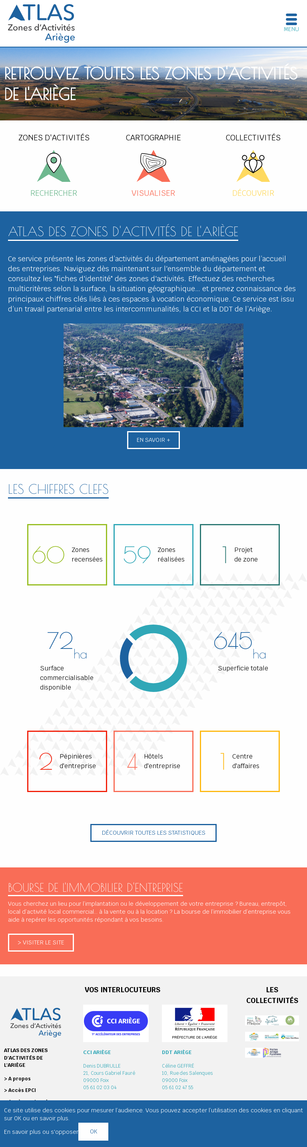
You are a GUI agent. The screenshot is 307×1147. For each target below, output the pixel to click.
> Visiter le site (41, 942)
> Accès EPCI (20, 1090)
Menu (291, 29)
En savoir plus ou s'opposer (41, 1132)
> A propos (17, 1079)
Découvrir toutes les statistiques (153, 832)
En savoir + (153, 439)
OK (93, 1131)
